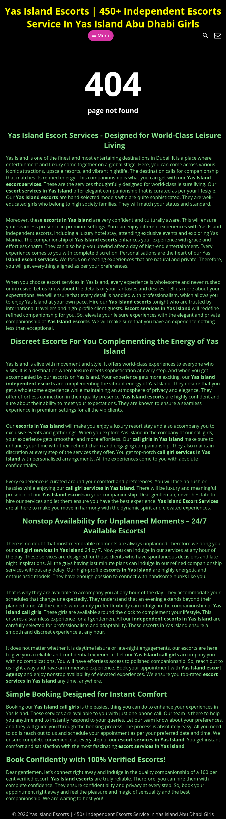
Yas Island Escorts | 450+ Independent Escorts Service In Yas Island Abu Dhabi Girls (113, 17)
